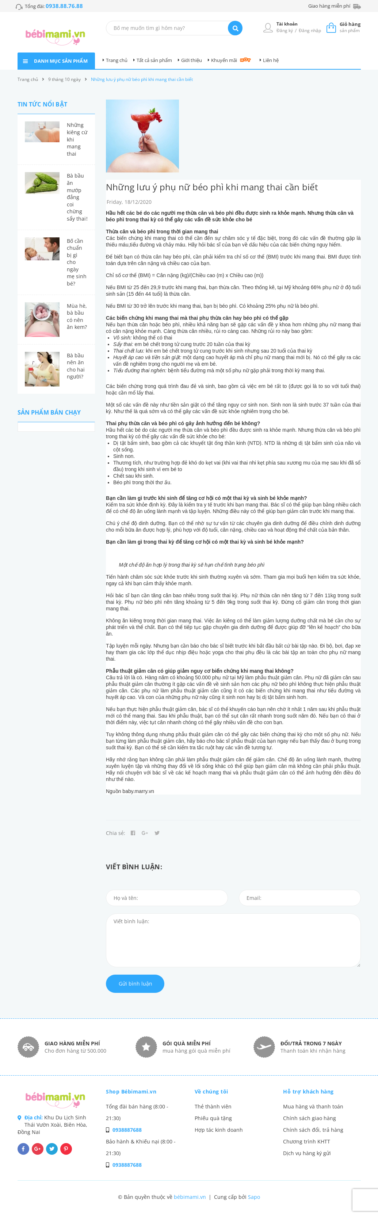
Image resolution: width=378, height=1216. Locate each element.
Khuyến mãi (224, 60)
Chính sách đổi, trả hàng (313, 1129)
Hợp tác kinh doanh (219, 1129)
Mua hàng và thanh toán (313, 1106)
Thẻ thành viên (213, 1106)
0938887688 (127, 1129)
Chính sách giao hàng (309, 1118)
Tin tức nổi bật (42, 104)
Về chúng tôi (211, 1091)
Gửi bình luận (135, 983)
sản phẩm (350, 27)
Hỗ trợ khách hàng (308, 1091)
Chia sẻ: (115, 833)
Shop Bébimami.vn (131, 1091)
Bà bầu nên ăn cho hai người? (76, 366)
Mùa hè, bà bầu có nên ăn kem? (77, 316)
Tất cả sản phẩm (154, 60)
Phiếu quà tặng (213, 1118)
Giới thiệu (191, 60)
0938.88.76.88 (64, 5)
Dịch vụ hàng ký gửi (307, 1153)
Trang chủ (116, 60)
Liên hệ (271, 60)
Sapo (254, 1196)
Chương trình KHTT (306, 1141)
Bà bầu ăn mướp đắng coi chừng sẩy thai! (77, 197)
